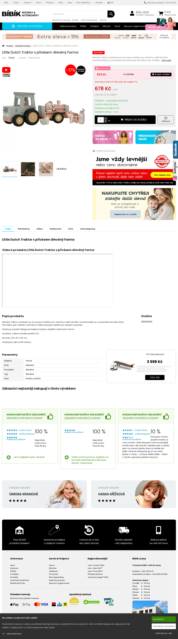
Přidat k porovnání (103, 151)
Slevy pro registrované (135, 26)
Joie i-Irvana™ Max (96, 565)
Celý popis (166, 60)
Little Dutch (34, 57)
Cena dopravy (93, 228)
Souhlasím (158, 619)
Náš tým (107, 26)
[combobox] (81, 14)
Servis (38, 2)
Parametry (25, 228)
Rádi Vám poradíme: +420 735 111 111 (160, 3)
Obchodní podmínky (19, 580)
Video (42, 228)
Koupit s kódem (160, 74)
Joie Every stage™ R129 (98, 577)
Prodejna (49, 2)
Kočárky (75, 20)
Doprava (27, 2)
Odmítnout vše (164, 633)
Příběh (83, 26)
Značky (16, 2)
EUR (110, 2)
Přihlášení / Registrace (145, 15)
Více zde (155, 377)
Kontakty (99, 2)
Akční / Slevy (159, 27)
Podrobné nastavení (164, 626)
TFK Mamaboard (155, 354)
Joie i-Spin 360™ (95, 568)
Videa (60, 2)
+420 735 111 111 (147, 571)
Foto (75, 228)
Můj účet (142, 12)
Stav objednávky (83, 2)
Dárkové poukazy (68, 26)
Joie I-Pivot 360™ (95, 571)
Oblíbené (53, 571)
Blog (70, 2)
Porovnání (53, 574)
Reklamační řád (17, 583)
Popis (8, 228)
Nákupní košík (170, 15)
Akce (6, 2)
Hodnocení (59, 228)
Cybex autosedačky (89, 20)
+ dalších (61, 168)
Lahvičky (103, 20)
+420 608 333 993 (159, 574)
